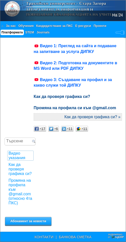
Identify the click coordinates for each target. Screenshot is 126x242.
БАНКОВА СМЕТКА (75, 237)
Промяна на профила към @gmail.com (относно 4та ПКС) (20, 191)
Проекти (100, 26)
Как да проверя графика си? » (92, 117)
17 (40, 129)
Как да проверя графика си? (20, 169)
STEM (29, 32)
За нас (11, 26)
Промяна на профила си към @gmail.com (75, 108)
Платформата (12, 32)
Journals (42, 32)
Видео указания (17, 155)
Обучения (26, 26)
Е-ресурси (83, 26)
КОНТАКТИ (44, 237)
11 (67, 129)
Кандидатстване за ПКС (54, 26)
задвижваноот (116, 235)
